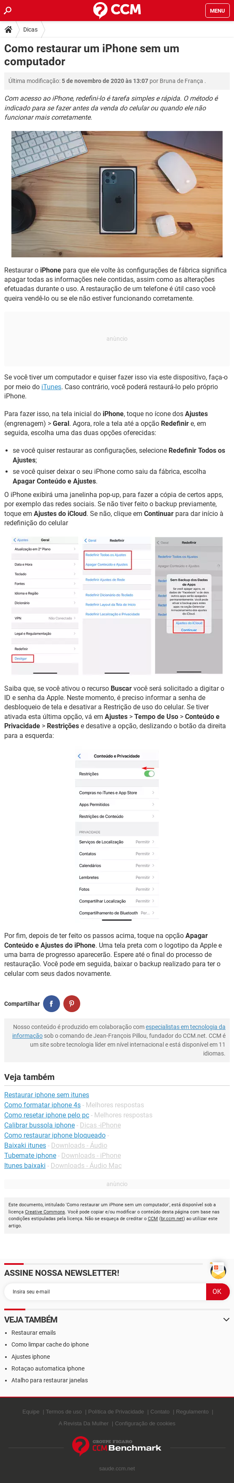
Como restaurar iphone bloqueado (55, 1135)
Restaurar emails (33, 1332)
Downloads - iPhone (91, 1156)
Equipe (30, 1411)
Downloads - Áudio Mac (86, 1166)
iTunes (51, 387)
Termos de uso (64, 1411)
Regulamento (192, 1411)
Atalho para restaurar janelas (49, 1380)
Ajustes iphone (30, 1356)
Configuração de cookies (145, 1423)
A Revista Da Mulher (84, 1423)
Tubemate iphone (30, 1156)
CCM (153, 1218)
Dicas (30, 29)
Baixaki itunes (25, 1145)
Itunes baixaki (25, 1166)
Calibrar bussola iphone (39, 1125)
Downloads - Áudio (79, 1145)
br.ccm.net (172, 1218)
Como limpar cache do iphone (50, 1344)
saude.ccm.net (117, 1468)
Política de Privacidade (116, 1411)
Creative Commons (45, 1212)
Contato (160, 1411)
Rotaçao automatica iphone (47, 1368)
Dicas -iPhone (100, 1125)
